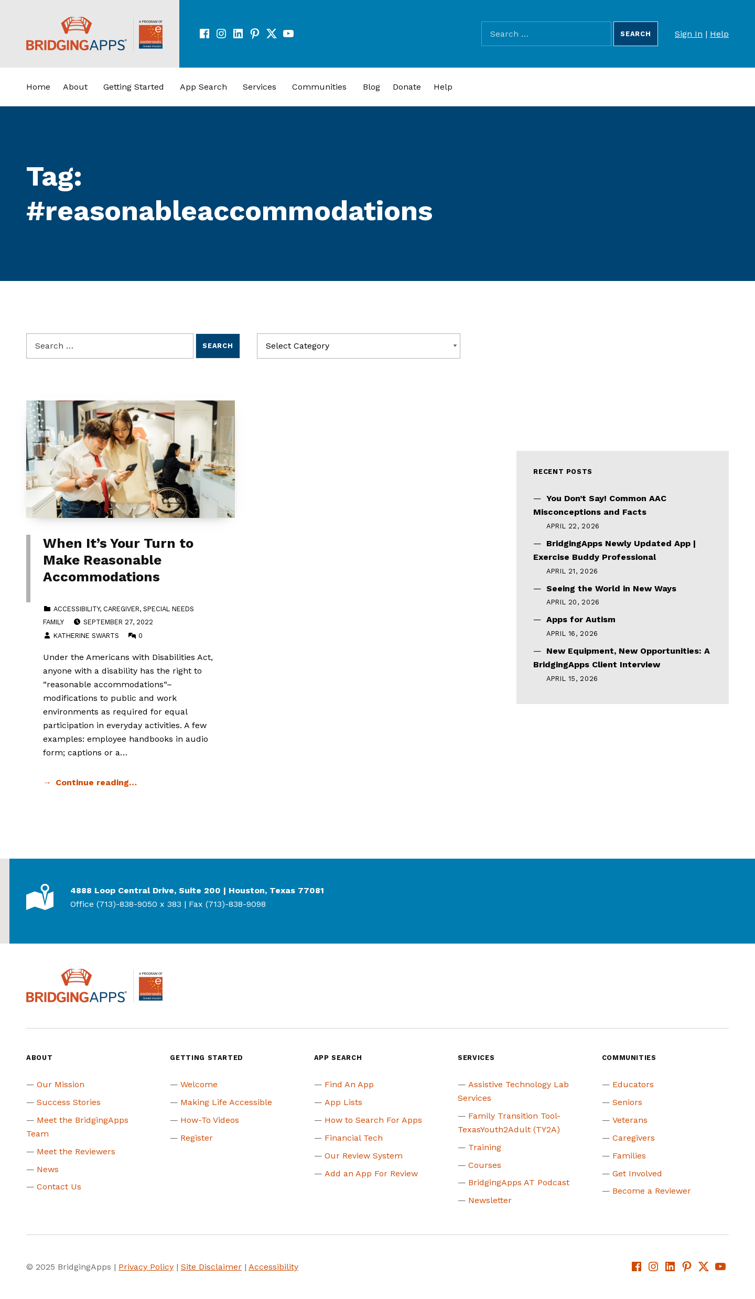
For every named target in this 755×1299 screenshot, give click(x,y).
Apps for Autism (581, 619)
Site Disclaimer (211, 1267)
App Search (203, 87)
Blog (371, 87)
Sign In (689, 34)
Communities (319, 87)
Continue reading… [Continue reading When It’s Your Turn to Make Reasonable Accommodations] (96, 782)
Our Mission (60, 1084)
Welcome (199, 1084)
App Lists (343, 1102)
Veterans (630, 1120)
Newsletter (490, 1200)
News (48, 1169)
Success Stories (69, 1102)
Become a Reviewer (651, 1191)
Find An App (349, 1084)
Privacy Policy (146, 1267)
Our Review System (364, 1156)
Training (484, 1147)
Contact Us (59, 1187)
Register (196, 1138)
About (75, 87)
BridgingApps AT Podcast (518, 1182)
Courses (484, 1165)
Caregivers (633, 1138)
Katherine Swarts (86, 636)
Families (629, 1156)
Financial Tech (354, 1138)
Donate (407, 87)
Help (719, 34)
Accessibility (76, 609)
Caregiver (121, 609)
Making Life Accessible (226, 1102)
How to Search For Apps (373, 1120)
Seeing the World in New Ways (611, 588)
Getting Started (133, 87)
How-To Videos (209, 1120)
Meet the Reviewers (76, 1151)
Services (259, 87)
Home (38, 87)
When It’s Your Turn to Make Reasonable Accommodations (118, 560)
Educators (633, 1084)
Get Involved (637, 1173)
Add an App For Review (371, 1173)
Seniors (627, 1102)
